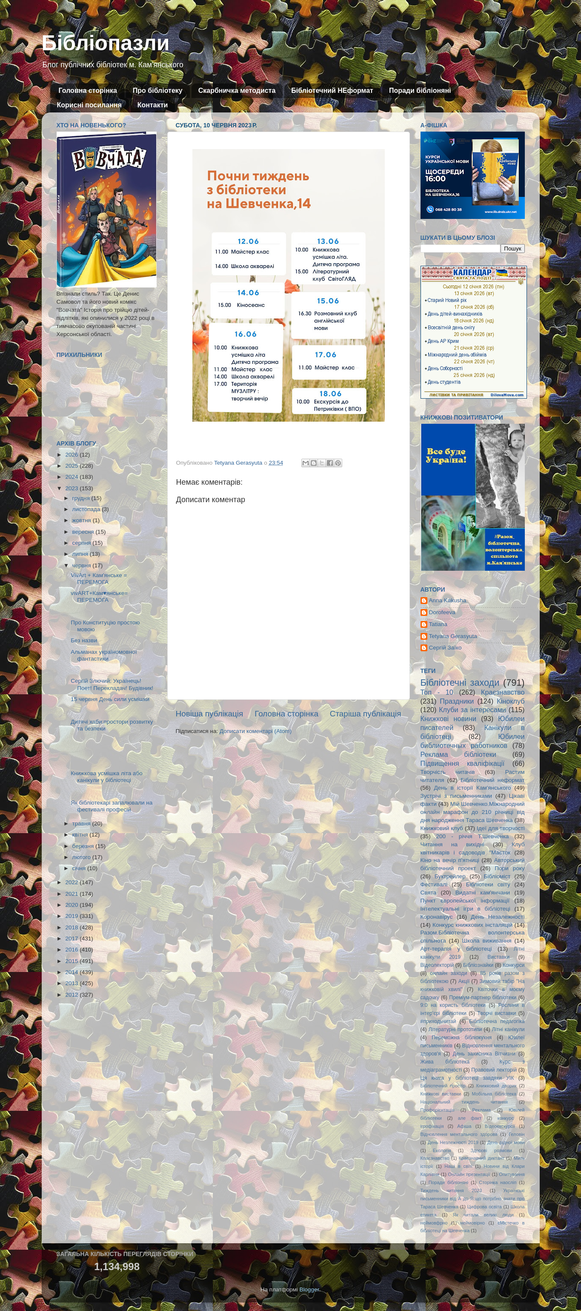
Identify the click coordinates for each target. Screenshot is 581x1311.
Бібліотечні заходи (460, 682)
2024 (72, 477)
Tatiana (438, 624)
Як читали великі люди (483, 1214)
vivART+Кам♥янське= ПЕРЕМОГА (99, 596)
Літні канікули (508, 1029)
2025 (72, 466)
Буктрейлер (450, 876)
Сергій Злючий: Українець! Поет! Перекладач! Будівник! (112, 684)
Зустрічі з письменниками (456, 796)
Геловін (516, 1134)
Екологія (442, 1150)
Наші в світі (458, 1166)
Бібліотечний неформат (493, 780)
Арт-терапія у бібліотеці (456, 949)
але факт (469, 1118)
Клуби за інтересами (472, 709)
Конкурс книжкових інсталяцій (472, 925)
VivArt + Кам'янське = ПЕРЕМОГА (99, 578)
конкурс (506, 1118)
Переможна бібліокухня (462, 1038)
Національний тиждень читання (464, 1101)
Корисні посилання (89, 105)
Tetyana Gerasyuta (453, 636)
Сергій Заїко (445, 647)
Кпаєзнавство (435, 1158)
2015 (72, 961)
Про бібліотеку (158, 90)
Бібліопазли (106, 43)
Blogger (309, 1289)
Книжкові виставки (441, 1093)
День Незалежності (497, 917)
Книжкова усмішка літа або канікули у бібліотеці (107, 776)
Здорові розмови (491, 1150)
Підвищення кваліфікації (463, 763)
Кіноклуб (510, 701)
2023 (72, 488)
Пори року (509, 868)
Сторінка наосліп (497, 1182)
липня (81, 554)
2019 (72, 916)
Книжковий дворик (496, 1085)
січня (79, 868)
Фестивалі (434, 884)
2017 (72, 938)
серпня (82, 543)
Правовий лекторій (494, 1070)
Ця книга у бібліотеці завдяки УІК (467, 1078)
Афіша (464, 1126)
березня (84, 846)
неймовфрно (434, 1222)
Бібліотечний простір (443, 1085)
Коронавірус (437, 917)
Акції (463, 981)
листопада (87, 509)
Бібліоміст (497, 876)
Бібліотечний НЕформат (332, 90)
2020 (72, 905)
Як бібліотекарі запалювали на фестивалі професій (111, 806)
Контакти (152, 105)
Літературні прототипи (455, 1029)
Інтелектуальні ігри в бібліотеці (465, 909)
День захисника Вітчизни (484, 1054)
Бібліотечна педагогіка (496, 1021)
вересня (84, 532)
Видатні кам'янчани (482, 892)
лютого (82, 857)
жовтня (82, 520)
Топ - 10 (437, 692)
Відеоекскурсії (500, 1126)
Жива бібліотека (445, 1062)
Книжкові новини (449, 718)
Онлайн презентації (469, 1174)
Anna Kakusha (448, 600)
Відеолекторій (437, 965)
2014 (72, 972)
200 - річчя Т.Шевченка (472, 836)
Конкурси (514, 965)
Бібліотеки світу (488, 884)
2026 (72, 454)
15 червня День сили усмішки (110, 699)
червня (82, 565)
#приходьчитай (438, 1021)
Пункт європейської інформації (465, 900)
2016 (72, 949)
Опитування (511, 1174)
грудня (82, 498)
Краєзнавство (502, 692)
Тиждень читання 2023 (451, 1190)
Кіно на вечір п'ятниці (450, 860)
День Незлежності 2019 (453, 1142)
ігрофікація (432, 1126)
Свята (429, 892)
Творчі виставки (496, 1013)
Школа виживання (487, 940)
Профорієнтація (438, 1110)
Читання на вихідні (452, 844)
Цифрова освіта (484, 1206)
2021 (72, 894)
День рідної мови (506, 1142)
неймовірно (472, 1222)
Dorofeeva (442, 612)
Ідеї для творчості (500, 828)
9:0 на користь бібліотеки (453, 1005)
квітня (81, 834)
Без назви (84, 640)
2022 (72, 882)
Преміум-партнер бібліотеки (482, 997)
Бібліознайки (478, 965)
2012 (72, 995)
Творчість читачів (448, 772)
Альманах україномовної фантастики (104, 655)
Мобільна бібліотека (494, 1093)
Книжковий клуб (442, 828)
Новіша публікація (209, 713)
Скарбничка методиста (237, 90)
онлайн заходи (448, 973)
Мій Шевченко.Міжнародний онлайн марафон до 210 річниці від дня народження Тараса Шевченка (473, 812)
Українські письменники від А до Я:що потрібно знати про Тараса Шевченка (473, 1198)
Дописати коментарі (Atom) (256, 731)
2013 (72, 983)
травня (82, 823)
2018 (72, 927)
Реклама (481, 1110)
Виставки (498, 957)
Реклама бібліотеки (458, 754)
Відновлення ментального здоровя (459, 1134)
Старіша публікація (365, 713)
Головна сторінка (88, 90)
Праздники (457, 701)
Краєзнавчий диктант (481, 1158)
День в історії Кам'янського (472, 788)
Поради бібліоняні (420, 90)
